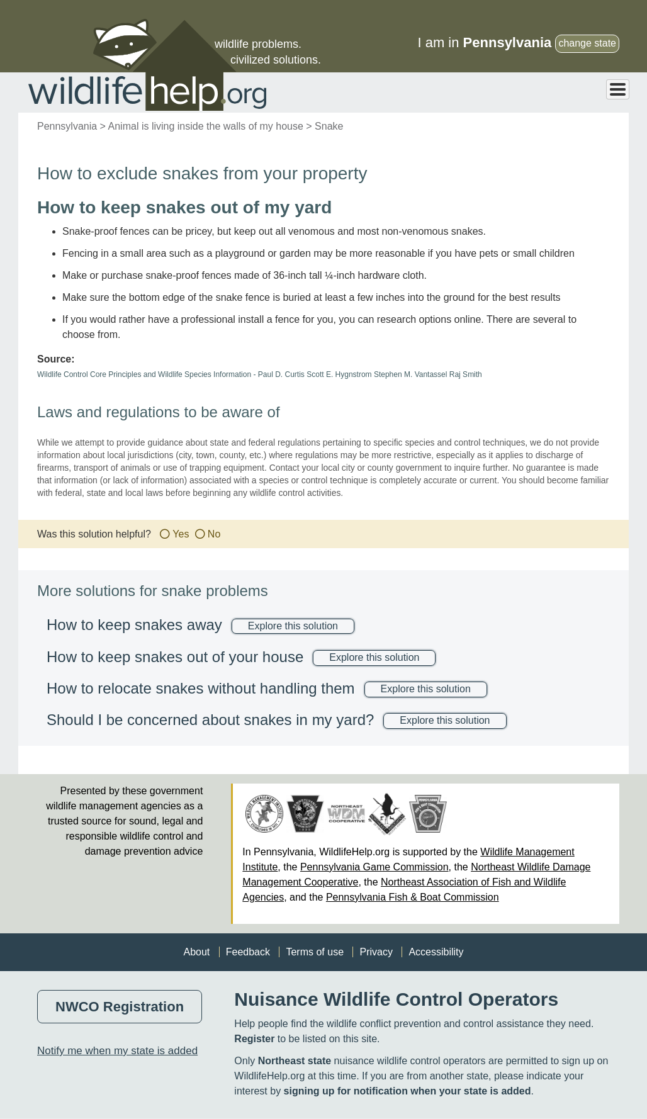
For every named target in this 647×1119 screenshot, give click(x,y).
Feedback (248, 952)
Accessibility (435, 952)
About (196, 952)
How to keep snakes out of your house (175, 656)
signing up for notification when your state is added (407, 1091)
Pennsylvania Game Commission (374, 867)
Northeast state (294, 1060)
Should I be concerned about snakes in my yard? (210, 719)
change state (587, 43)
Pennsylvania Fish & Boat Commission (412, 897)
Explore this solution (293, 626)
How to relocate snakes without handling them (201, 688)
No (214, 534)
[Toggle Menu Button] (617, 89)
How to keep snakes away (134, 624)
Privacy (375, 952)
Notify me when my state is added (117, 1051)
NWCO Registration (119, 1007)
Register (254, 1038)
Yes (180, 534)
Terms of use (315, 952)
